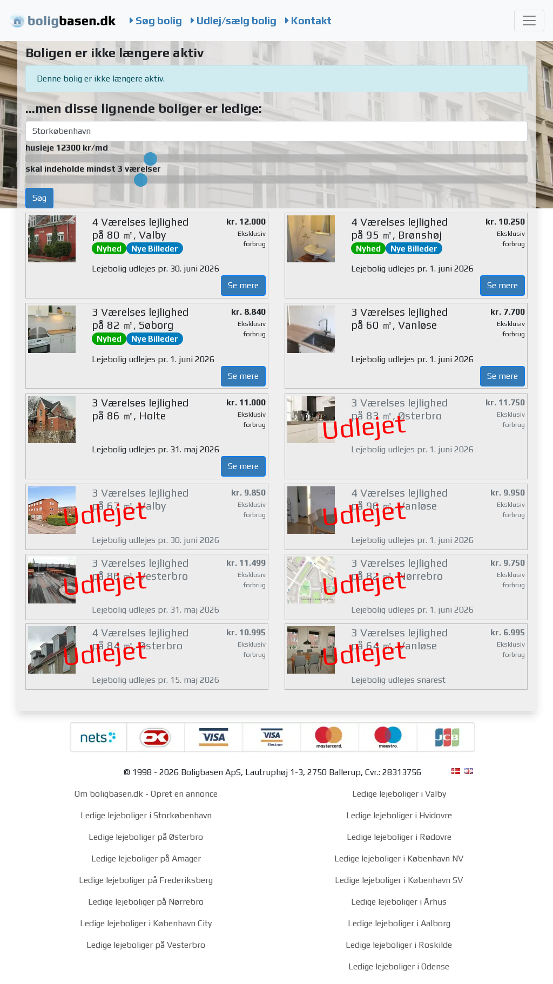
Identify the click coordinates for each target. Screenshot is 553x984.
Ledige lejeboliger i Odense (398, 966)
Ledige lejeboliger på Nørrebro (146, 902)
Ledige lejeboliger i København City (146, 923)
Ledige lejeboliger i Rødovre (399, 837)
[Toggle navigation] (529, 20)
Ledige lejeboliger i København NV (398, 858)
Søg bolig (156, 20)
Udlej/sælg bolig (233, 20)
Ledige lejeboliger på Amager (146, 858)
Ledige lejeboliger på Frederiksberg (146, 880)
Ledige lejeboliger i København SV (399, 880)
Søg (39, 198)
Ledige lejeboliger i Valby (399, 794)
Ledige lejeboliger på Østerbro (146, 837)
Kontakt (308, 20)
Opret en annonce (184, 794)
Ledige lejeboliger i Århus (399, 902)
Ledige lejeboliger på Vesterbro (145, 945)
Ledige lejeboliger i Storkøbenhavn (146, 815)
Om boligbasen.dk (109, 794)
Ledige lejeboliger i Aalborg (399, 923)
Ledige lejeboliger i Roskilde (399, 945)
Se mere (243, 285)
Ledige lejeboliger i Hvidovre (399, 815)
